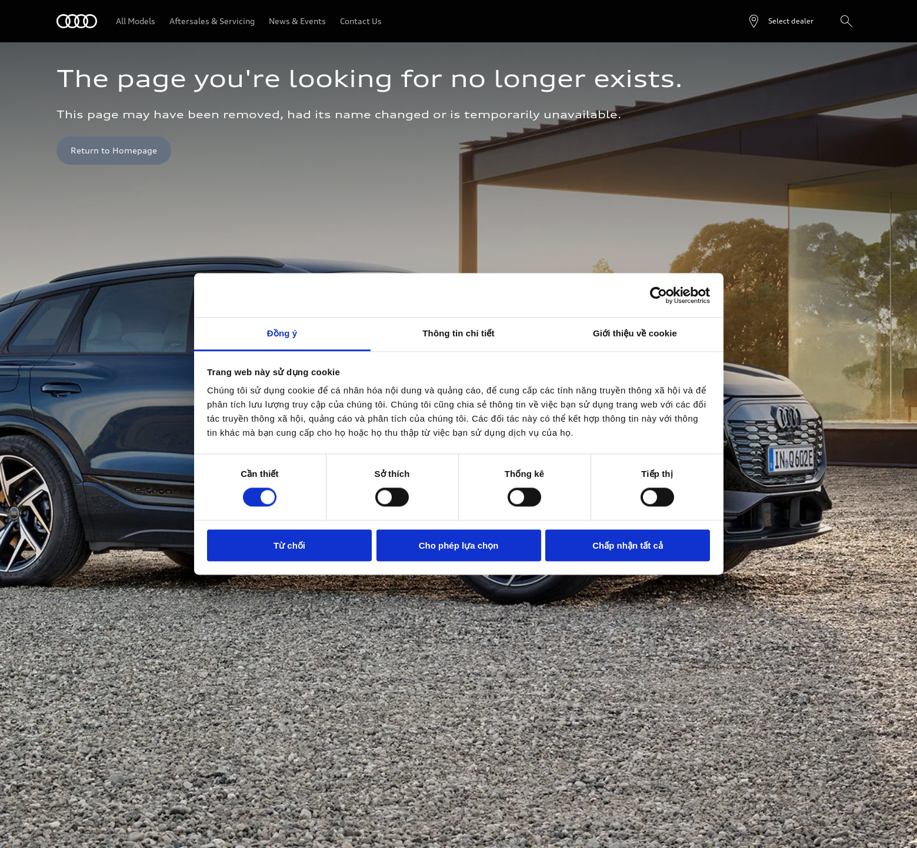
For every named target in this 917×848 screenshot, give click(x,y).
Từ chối (289, 545)
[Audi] (76, 21)
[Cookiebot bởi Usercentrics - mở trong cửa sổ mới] (658, 295)
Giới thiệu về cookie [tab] (635, 333)
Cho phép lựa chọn (459, 545)
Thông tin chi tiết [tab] (458, 333)
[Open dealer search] (780, 21)
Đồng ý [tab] (282, 333)
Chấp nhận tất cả (627, 545)
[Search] (846, 21)
